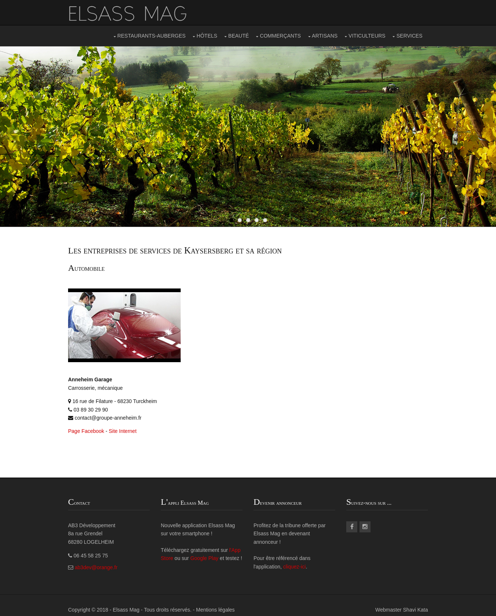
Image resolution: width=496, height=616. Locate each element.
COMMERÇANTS (280, 36)
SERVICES (409, 36)
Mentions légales (215, 610)
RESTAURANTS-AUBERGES (151, 36)
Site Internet (123, 431)
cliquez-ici (294, 567)
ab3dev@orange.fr (96, 567)
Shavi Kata (415, 610)
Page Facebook (86, 431)
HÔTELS (206, 36)
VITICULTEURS (366, 36)
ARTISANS (325, 36)
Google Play (204, 558)
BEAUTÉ (238, 36)
